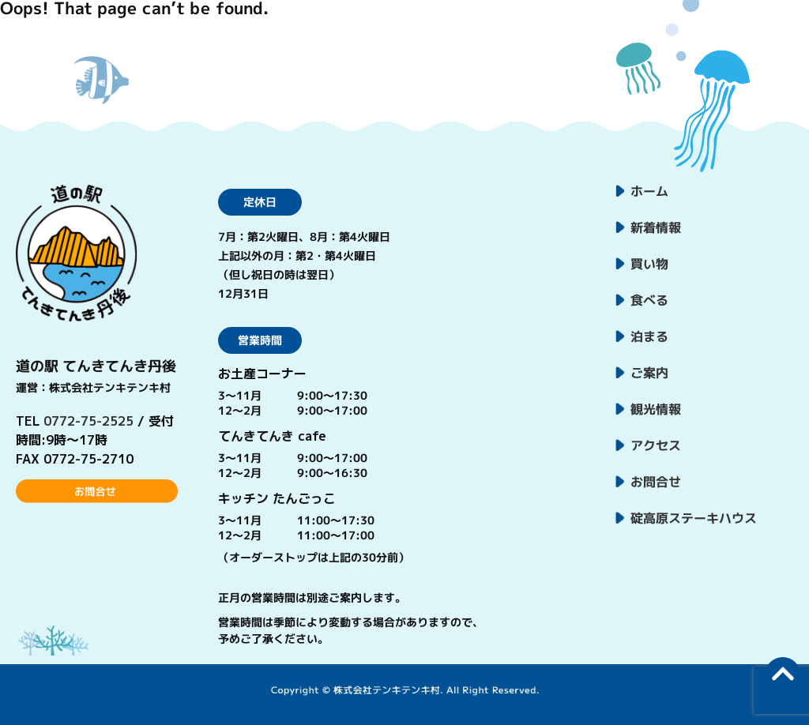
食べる (649, 300)
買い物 (649, 263)
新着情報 (655, 227)
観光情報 (655, 409)
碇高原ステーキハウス (693, 518)
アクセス (655, 445)
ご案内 (649, 372)
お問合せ (655, 481)
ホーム (649, 191)
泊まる (649, 336)
